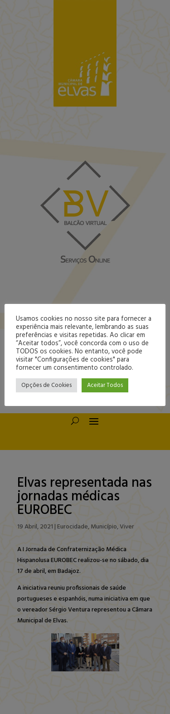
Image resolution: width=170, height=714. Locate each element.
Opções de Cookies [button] (46, 385)
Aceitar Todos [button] (105, 385)
